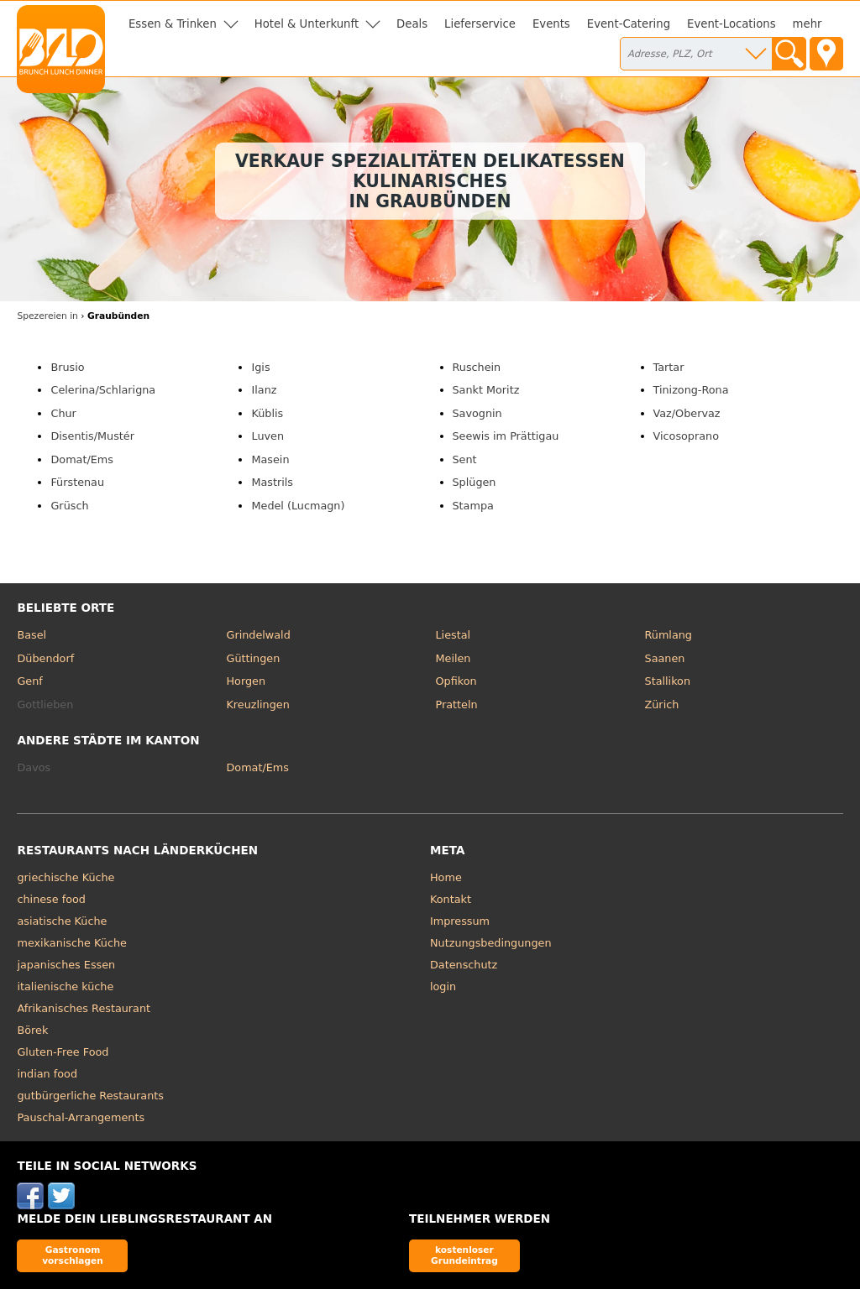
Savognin (477, 413)
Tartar (668, 367)
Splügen (474, 482)
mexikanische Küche (71, 943)
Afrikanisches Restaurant (83, 1008)
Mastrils (272, 482)
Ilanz (263, 390)
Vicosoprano (686, 436)
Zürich (662, 704)
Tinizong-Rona (691, 390)
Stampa (473, 505)
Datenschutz (463, 964)
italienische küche (65, 986)
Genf (29, 681)
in (47, 316)
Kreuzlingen (257, 704)
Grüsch (69, 505)
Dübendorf (45, 658)
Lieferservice (480, 24)
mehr (807, 24)
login (443, 986)
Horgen (245, 681)
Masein (270, 459)
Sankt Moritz (486, 390)
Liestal (453, 635)
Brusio (67, 367)
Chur (63, 413)
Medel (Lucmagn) (297, 505)
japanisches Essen (66, 964)
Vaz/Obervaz (687, 413)
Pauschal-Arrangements (80, 1117)
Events (551, 24)
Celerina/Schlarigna (102, 390)
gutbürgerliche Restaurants (90, 1095)
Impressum (460, 921)
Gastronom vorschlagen (72, 1255)
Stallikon (667, 681)
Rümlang (668, 635)
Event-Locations (731, 24)
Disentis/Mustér (92, 436)
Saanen (665, 658)
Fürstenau (77, 482)
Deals (411, 24)
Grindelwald (258, 635)
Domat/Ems (81, 459)
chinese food (51, 899)
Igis (260, 367)
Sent (465, 459)
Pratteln (457, 704)
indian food (47, 1073)
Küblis (267, 413)
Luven (267, 436)
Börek (32, 1030)
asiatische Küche (62, 921)
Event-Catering (628, 24)
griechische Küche (65, 877)
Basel (31, 635)
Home (446, 877)
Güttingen (253, 658)
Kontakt (450, 899)
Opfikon (456, 681)
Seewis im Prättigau (506, 436)
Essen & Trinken (172, 24)
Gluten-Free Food (62, 1052)
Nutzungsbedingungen (491, 943)
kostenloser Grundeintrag (464, 1255)
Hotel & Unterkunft (306, 24)
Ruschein (477, 367)
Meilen (453, 658)
